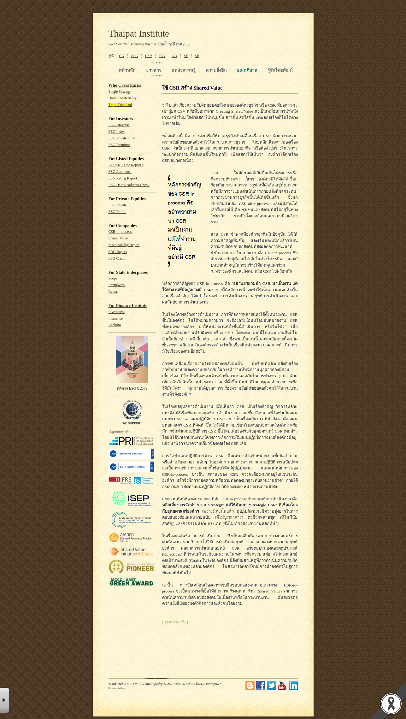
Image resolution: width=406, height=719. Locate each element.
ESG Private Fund (122, 138)
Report (114, 292)
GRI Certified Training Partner (133, 44)
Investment (117, 312)
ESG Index (117, 132)
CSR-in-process (120, 232)
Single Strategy (120, 92)
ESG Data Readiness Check (129, 185)
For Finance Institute (128, 305)
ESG (134, 56)
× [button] (4, 700)
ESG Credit (117, 258)
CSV (162, 56)
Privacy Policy (117, 688)
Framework (117, 285)
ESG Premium (119, 145)
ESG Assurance (120, 172)
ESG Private (118, 205)
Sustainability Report (124, 245)
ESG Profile (118, 212)
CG (121, 56)
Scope (113, 278)
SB (197, 56)
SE (186, 56)
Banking (115, 325)
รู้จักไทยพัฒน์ (280, 70)
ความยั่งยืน (216, 70)
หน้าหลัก (127, 70)
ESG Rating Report (123, 178)
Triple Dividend (120, 105)
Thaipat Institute (139, 33)
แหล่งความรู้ (184, 70)
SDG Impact (118, 252)
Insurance (116, 318)
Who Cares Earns (125, 85)
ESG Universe (119, 125)
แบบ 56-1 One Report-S (126, 165)
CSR (148, 56)
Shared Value (118, 238)
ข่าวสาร (153, 70)
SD (174, 56)
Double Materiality (123, 98)
